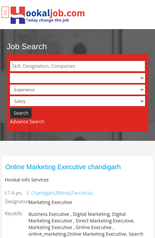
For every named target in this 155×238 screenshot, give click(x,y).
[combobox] (77, 66)
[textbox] (79, 66)
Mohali (63, 193)
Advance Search (27, 121)
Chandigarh (43, 193)
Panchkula (82, 193)
